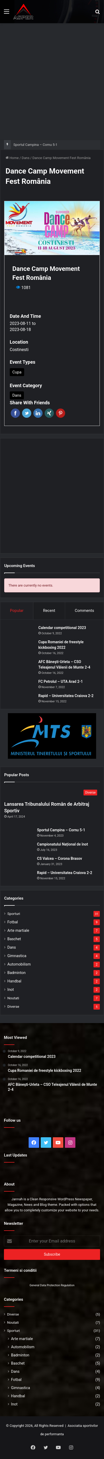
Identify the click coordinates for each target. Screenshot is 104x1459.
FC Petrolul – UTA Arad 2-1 (60, 681)
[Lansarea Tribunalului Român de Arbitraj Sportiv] (52, 793)
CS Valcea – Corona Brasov (59, 858)
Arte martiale (18, 930)
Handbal (14, 981)
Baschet (14, 939)
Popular (17, 610)
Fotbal (12, 922)
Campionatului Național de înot (62, 844)
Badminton (16, 973)
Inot (10, 989)
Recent (49, 610)
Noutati (13, 998)
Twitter (26, 413)
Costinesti (19, 349)
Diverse (13, 1006)
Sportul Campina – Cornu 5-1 (35, 145)
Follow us (12, 1120)
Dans (26, 158)
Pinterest (60, 413)
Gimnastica (16, 956)
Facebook (15, 413)
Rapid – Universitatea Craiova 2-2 (65, 696)
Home (12, 158)
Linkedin (38, 413)
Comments (84, 610)
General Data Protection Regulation (51, 1285)
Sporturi (13, 913)
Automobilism (19, 964)
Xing (49, 413)
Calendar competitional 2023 (62, 628)
